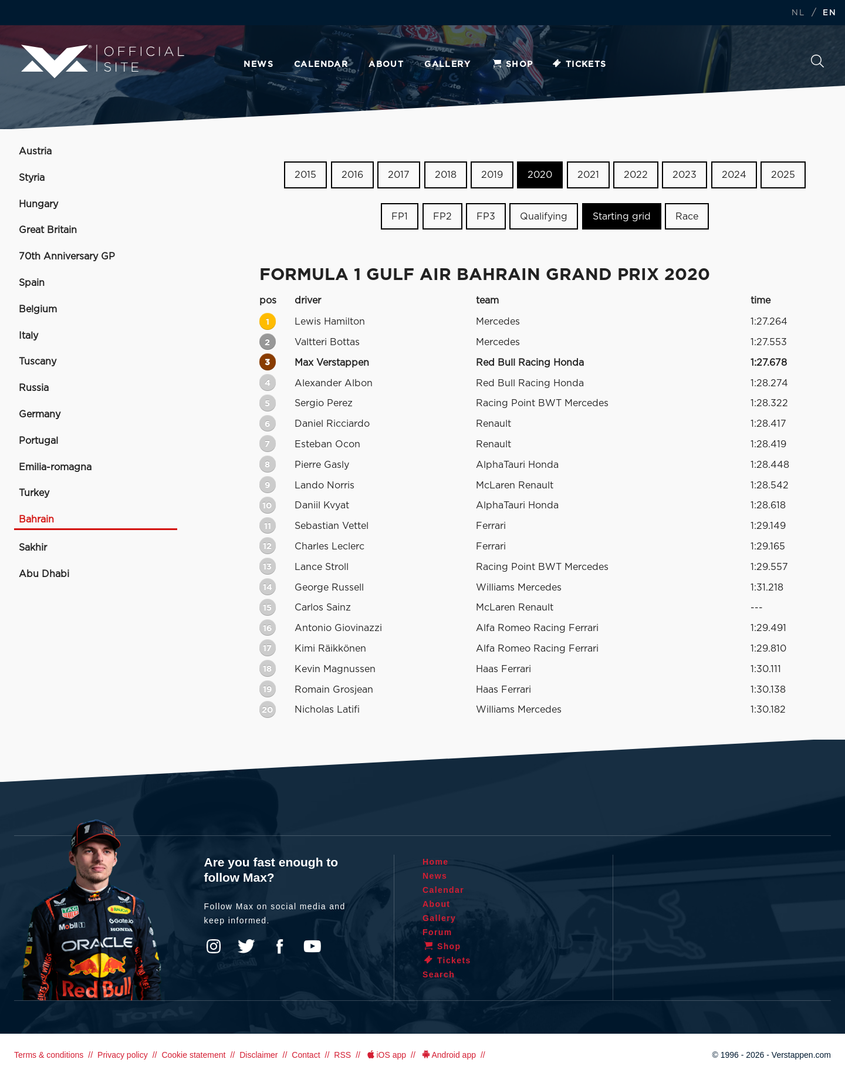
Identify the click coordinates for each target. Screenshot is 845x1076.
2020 (540, 175)
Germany (39, 414)
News (258, 64)
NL (798, 13)
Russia (34, 388)
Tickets (579, 64)
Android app (448, 1055)
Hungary (38, 204)
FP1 (399, 216)
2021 (588, 175)
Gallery (447, 64)
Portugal (38, 441)
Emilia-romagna (55, 467)
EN (829, 13)
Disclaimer (258, 1055)
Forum (437, 932)
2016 (352, 175)
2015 (305, 175)
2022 (636, 175)
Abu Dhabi (44, 574)
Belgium (38, 309)
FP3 (485, 216)
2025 (783, 175)
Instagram (213, 946)
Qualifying (543, 216)
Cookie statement (193, 1055)
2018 (446, 175)
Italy (28, 335)
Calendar (321, 64)
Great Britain (48, 230)
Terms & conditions (48, 1055)
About (386, 64)
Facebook (279, 946)
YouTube (312, 946)
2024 (734, 175)
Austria (35, 151)
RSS (342, 1055)
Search (817, 61)
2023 (684, 175)
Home (435, 861)
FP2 (442, 216)
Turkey (34, 493)
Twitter (246, 946)
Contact (306, 1055)
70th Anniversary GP (67, 256)
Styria (32, 178)
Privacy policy (122, 1055)
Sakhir (33, 547)
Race (686, 216)
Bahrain (36, 519)
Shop (512, 64)
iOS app (385, 1055)
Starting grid (622, 216)
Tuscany (37, 361)
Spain (32, 283)
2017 (399, 175)
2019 (492, 175)
